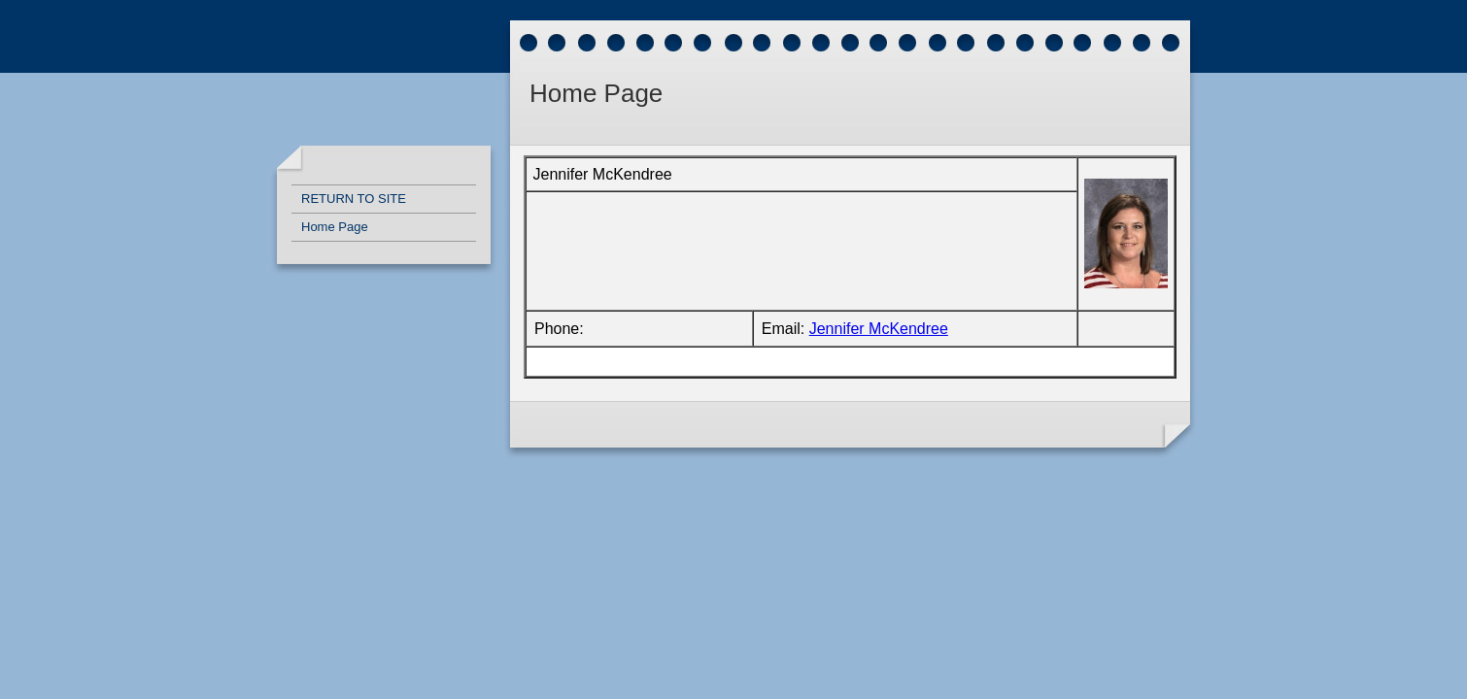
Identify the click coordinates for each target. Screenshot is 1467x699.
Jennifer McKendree (878, 328)
